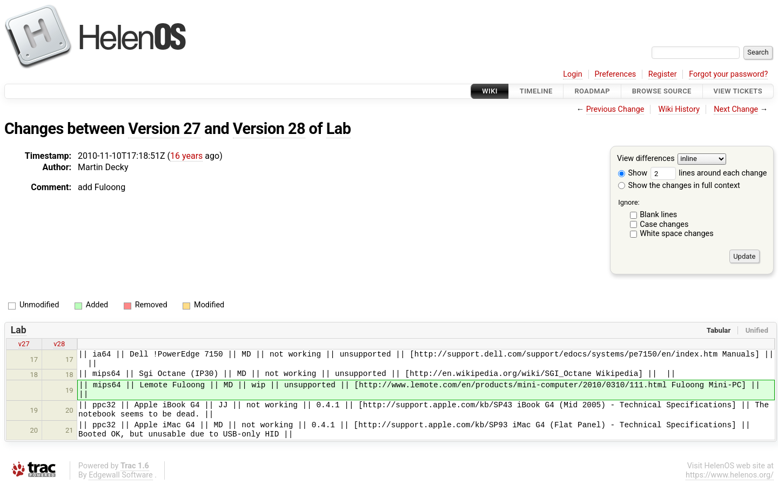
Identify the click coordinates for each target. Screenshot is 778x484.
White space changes (677, 233)
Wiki (490, 91)
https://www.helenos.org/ (730, 475)
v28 (59, 344)
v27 (24, 344)
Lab (338, 128)
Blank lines (658, 214)
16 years (186, 156)
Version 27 (164, 128)
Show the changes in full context (679, 185)
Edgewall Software (121, 475)
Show (632, 173)
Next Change (736, 109)
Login (572, 74)
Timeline (536, 91)
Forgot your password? (728, 74)
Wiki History (679, 109)
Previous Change (615, 109)
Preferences (615, 74)
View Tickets (738, 91)
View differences (646, 159)
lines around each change (708, 173)
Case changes (664, 224)
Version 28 (269, 128)
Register (662, 74)
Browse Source (662, 91)
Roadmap (592, 91)
